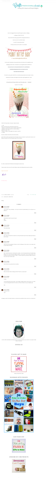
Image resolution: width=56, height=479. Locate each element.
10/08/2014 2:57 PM (6, 242)
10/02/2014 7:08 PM (6, 216)
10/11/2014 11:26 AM (6, 262)
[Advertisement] (28, 20)
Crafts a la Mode (6, 206)
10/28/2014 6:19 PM (6, 277)
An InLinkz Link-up (4, 180)
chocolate (6, 196)
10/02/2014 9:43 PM (6, 226)
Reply (35, 212)
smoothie (11, 196)
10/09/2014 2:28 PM (6, 251)
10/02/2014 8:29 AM (6, 207)
